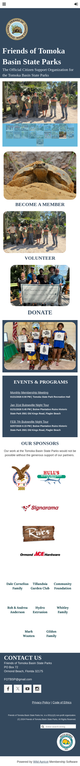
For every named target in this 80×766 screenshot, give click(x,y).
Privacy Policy (41, 702)
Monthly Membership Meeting (29, 392)
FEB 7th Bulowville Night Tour (29, 421)
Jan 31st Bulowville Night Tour (29, 405)
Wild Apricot (40, 761)
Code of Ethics (62, 702)
